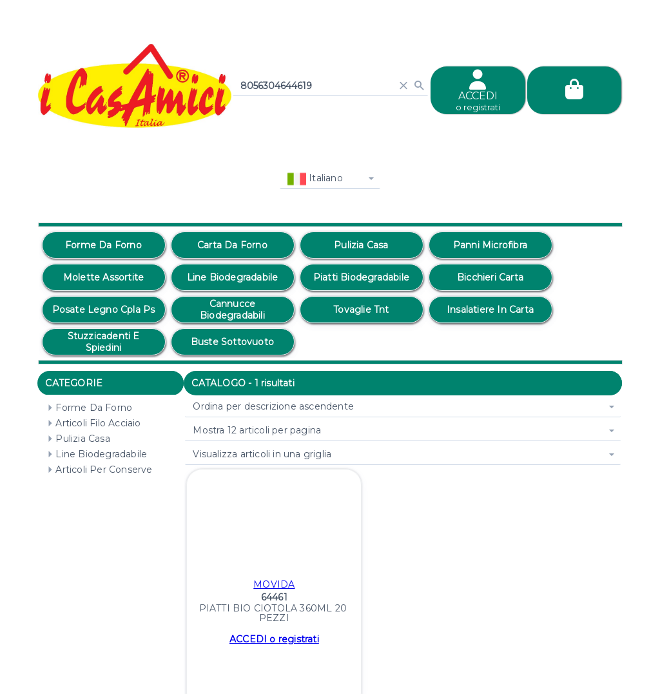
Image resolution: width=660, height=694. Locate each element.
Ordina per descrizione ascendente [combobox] (273, 406)
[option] (104, 245)
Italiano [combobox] (315, 179)
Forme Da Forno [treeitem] (87, 407)
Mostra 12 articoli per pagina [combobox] (257, 430)
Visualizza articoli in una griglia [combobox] (262, 454)
